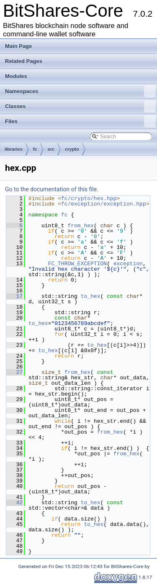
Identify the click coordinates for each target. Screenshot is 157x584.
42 (14, 502)
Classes (80, 106)
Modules (16, 76)
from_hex (80, 225)
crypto (72, 149)
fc (35, 149)
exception (128, 263)
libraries (14, 149)
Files (80, 121)
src (51, 149)
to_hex (90, 296)
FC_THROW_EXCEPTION (77, 263)
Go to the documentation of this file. (51, 189)
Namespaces (80, 91)
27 (14, 372)
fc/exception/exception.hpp (103, 204)
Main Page (18, 46)
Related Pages (23, 61)
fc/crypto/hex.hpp (89, 198)
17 (14, 296)
